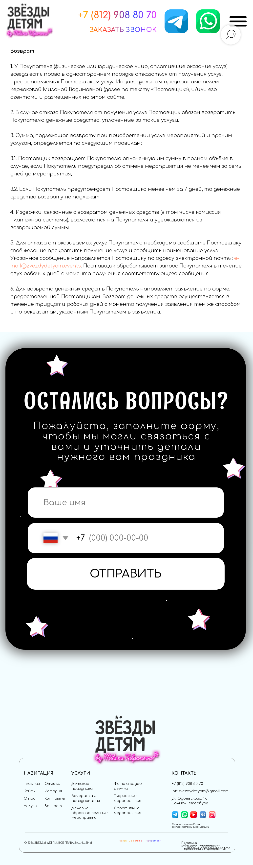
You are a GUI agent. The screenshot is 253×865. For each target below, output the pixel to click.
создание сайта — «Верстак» (140, 841)
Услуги (30, 806)
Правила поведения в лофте (208, 848)
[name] (126, 502)
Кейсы (29, 791)
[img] (238, 21)
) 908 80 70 (132, 15)
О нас (29, 798)
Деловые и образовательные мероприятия (89, 812)
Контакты (54, 798)
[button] (123, 29)
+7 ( (86, 15)
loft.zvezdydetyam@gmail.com (200, 791)
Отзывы (52, 784)
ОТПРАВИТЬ (126, 574)
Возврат (53, 806)
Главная (32, 784)
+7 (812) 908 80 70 (187, 784)
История (53, 791)
